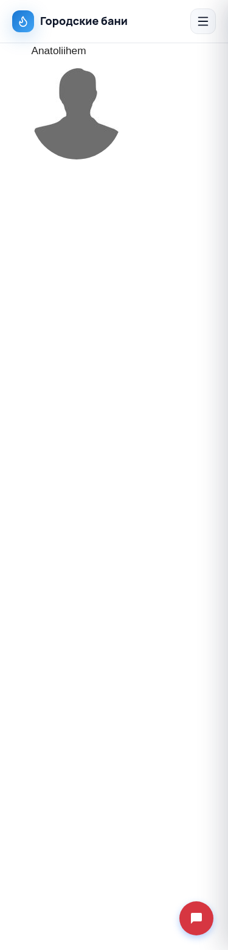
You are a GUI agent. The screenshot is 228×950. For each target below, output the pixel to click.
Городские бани (70, 21)
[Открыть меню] (203, 21)
